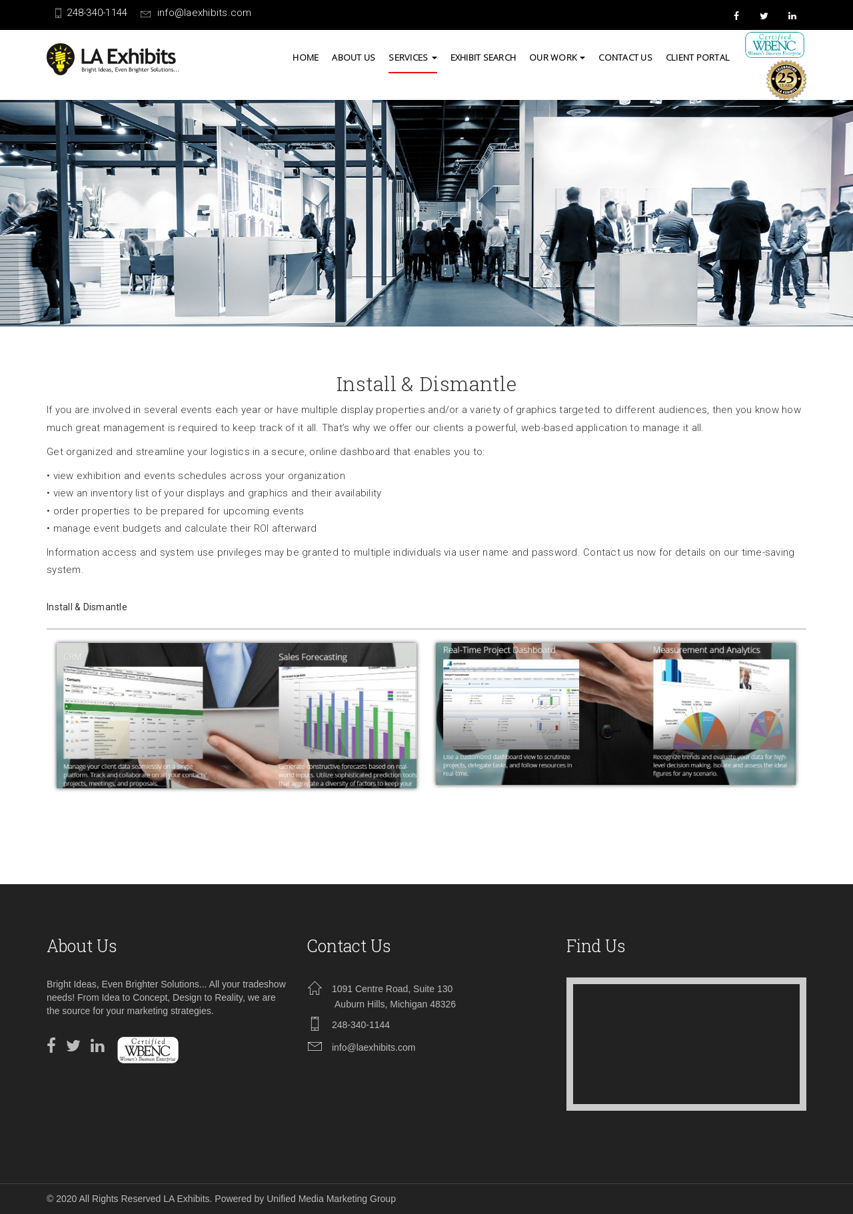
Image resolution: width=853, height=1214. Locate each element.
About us (353, 57)
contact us (625, 57)
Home (306, 57)
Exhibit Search (483, 57)
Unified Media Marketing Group (331, 1198)
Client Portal (698, 57)
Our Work (557, 57)
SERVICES (412, 57)
